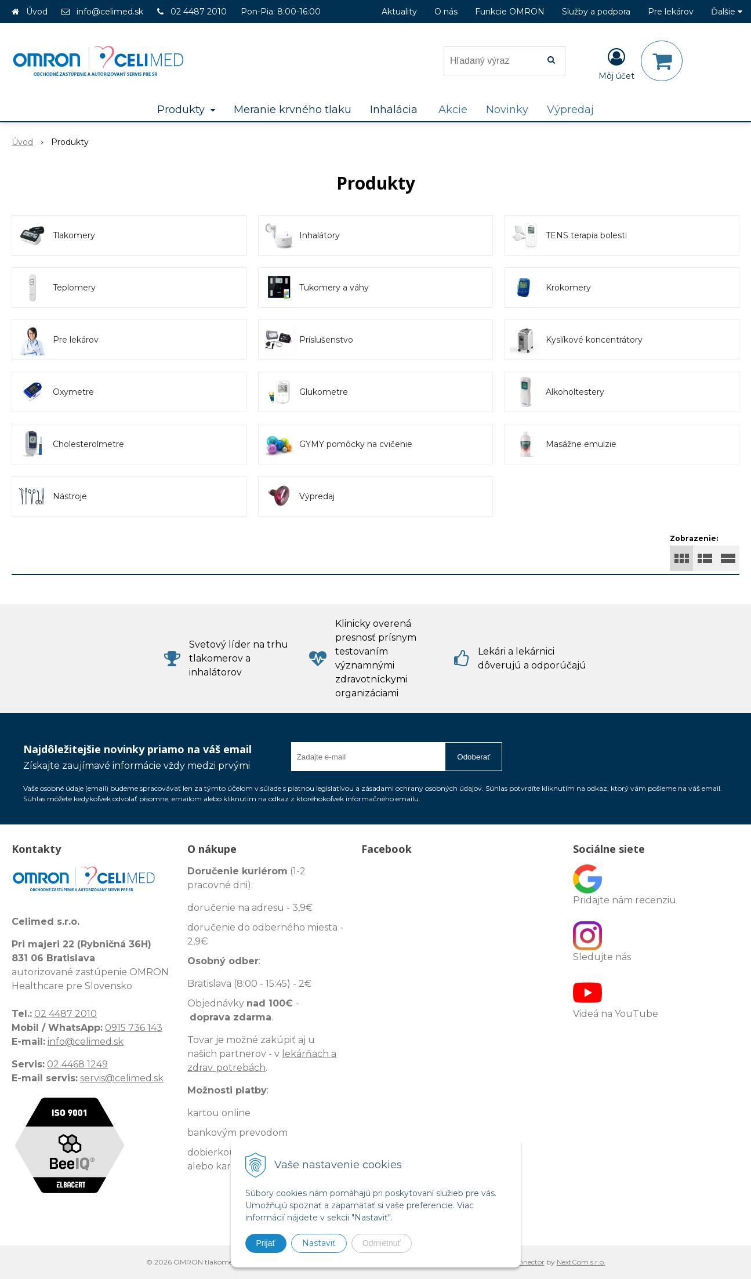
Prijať (265, 1243)
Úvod (37, 11)
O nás (446, 11)
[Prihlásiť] (616, 63)
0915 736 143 (133, 1027)
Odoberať (473, 757)
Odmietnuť (381, 1243)
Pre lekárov (671, 11)
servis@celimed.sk (122, 1078)
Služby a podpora (596, 11)
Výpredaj (570, 109)
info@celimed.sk (110, 11)
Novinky (507, 109)
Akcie (452, 109)
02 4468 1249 (77, 1064)
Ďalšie (726, 11)
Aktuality (399, 11)
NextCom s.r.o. (581, 1262)
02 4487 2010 (198, 11)
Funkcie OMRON (510, 11)
